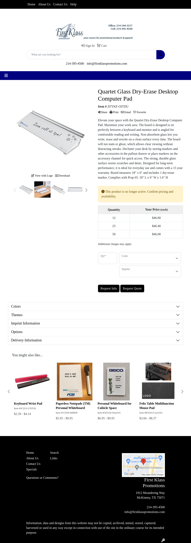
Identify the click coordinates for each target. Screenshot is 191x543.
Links (53, 458)
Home (31, 4)
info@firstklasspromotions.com (107, 63)
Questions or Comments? (42, 477)
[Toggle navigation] (6, 75)
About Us (44, 4)
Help (73, 4)
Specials (31, 469)
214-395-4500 (75, 63)
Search (54, 452)
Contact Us (60, 4)
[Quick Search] (91, 54)
